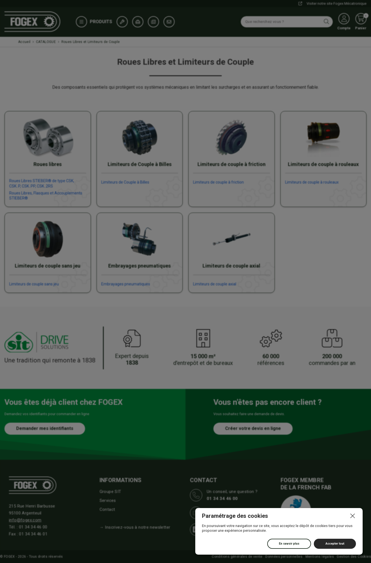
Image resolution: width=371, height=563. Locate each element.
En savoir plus (289, 543)
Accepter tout (335, 543)
